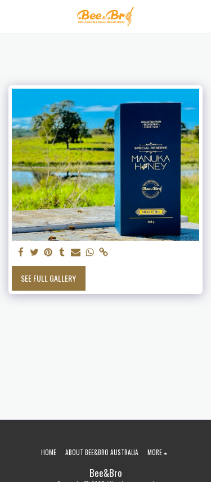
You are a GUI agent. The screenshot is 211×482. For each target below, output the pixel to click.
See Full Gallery (48, 278)
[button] (12, 16)
